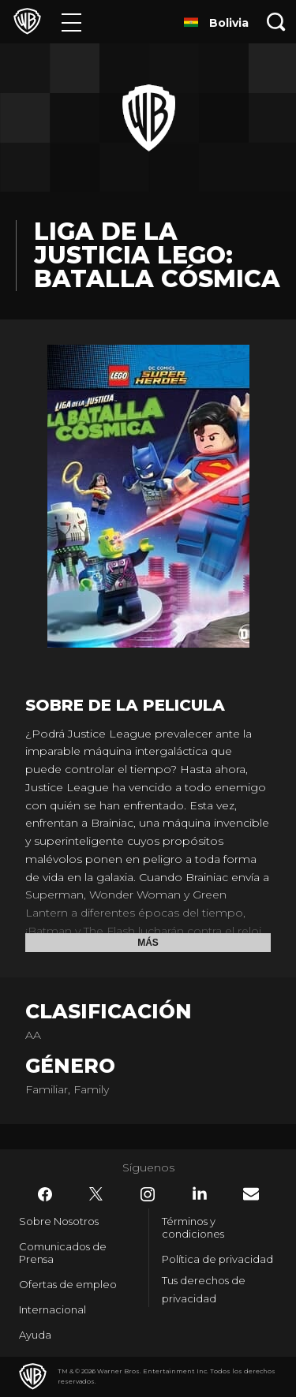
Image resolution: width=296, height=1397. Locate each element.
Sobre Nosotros (59, 1221)
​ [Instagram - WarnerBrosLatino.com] (147, 1194)
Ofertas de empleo (68, 1284)
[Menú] (71, 21)
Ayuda (35, 1334)
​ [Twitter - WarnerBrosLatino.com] (96, 1194)
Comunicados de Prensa (63, 1252)
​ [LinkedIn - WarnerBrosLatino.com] (199, 1193)
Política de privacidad (217, 1259)
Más (148, 942)
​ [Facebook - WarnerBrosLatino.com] (45, 1194)
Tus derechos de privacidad (203, 1289)
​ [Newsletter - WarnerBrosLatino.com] (251, 1193)
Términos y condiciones (193, 1227)
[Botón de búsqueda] (276, 21)
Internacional (52, 1309)
